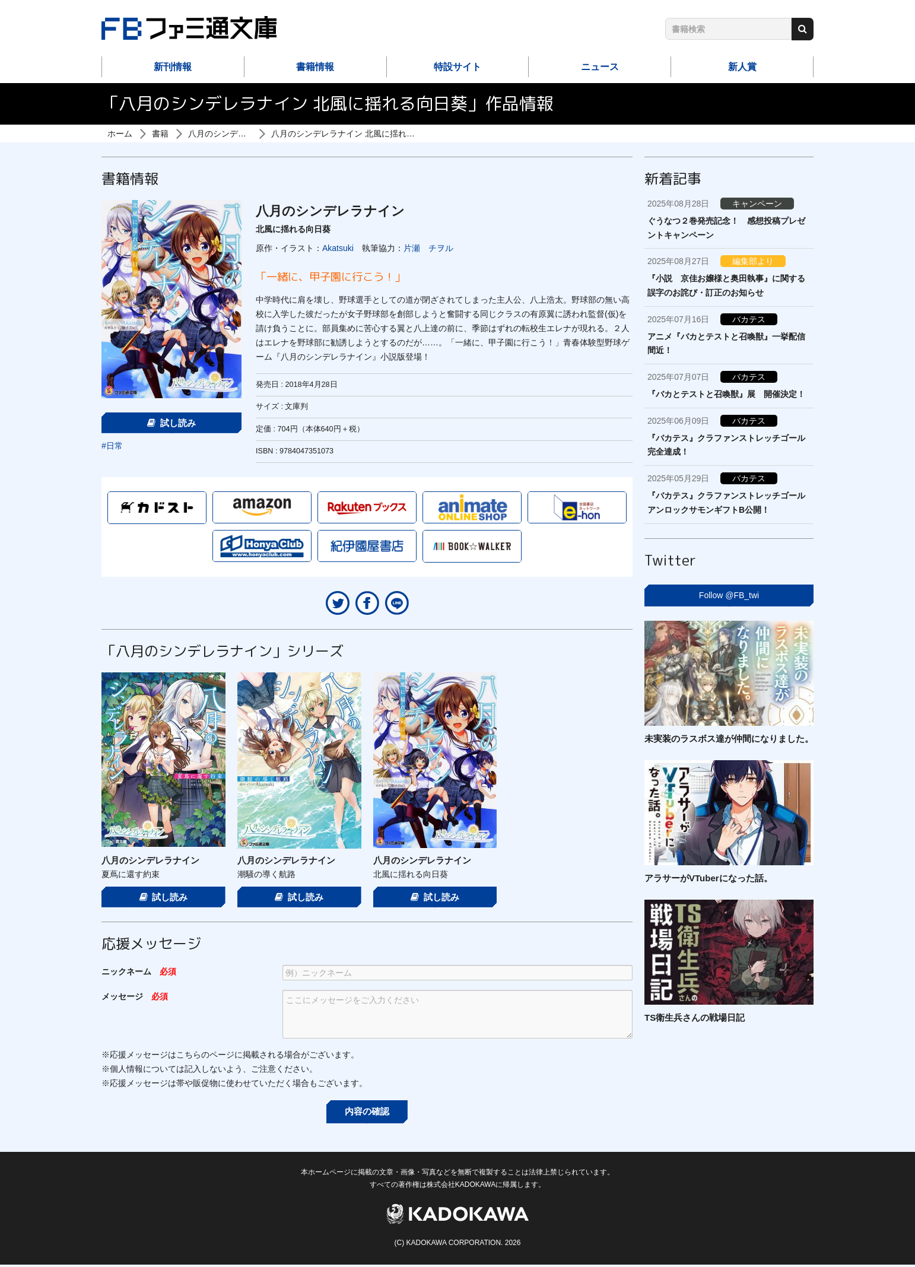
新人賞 (742, 67)
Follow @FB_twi (729, 595)
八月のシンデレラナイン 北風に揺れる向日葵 (355, 133)
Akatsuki (338, 248)
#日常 (112, 445)
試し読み (171, 423)
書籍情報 (315, 67)
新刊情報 (173, 67)
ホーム (119, 133)
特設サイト (457, 67)
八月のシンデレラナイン (233, 133)
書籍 (160, 133)
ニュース (600, 67)
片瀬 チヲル (428, 248)
